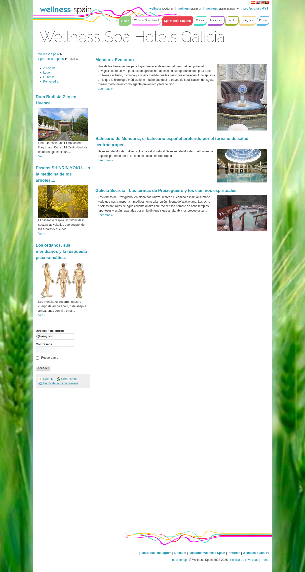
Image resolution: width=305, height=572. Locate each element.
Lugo (46, 72)
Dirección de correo (50, 331)
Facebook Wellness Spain (207, 553)
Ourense (49, 77)
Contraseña (44, 344)
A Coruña (49, 68)
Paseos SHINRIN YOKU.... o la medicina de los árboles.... (63, 174)
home (265, 560)
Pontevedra (50, 81)
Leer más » (105, 88)
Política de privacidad (244, 560)
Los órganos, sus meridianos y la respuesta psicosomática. (61, 251)
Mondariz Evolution (114, 59)
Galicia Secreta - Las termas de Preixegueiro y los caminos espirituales (165, 190)
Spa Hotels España (51, 59)
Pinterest (234, 553)
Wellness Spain (48, 54)
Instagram (164, 553)
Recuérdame (49, 357)
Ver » (41, 156)
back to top (179, 560)
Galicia (73, 59)
